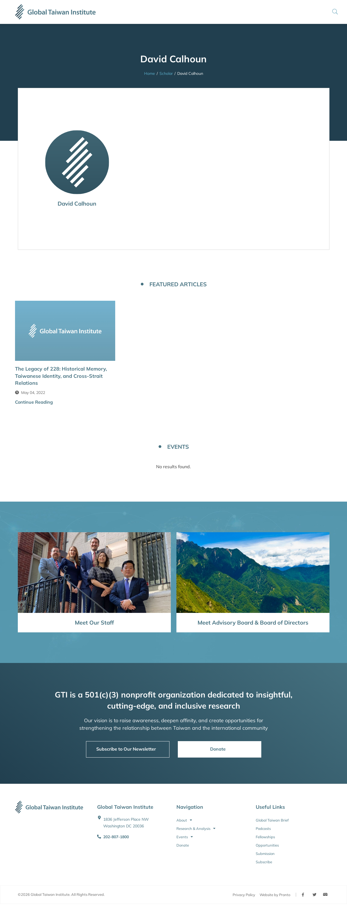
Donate (182, 845)
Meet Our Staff (94, 622)
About (184, 820)
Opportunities (267, 845)
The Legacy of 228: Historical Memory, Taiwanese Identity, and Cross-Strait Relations (61, 376)
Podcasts (263, 828)
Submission (265, 853)
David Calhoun (77, 203)
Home (149, 73)
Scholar (166, 73)
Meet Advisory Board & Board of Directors (253, 622)
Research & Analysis (195, 828)
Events (184, 837)
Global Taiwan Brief (272, 820)
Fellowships (265, 837)
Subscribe (264, 862)
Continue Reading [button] (34, 402)
